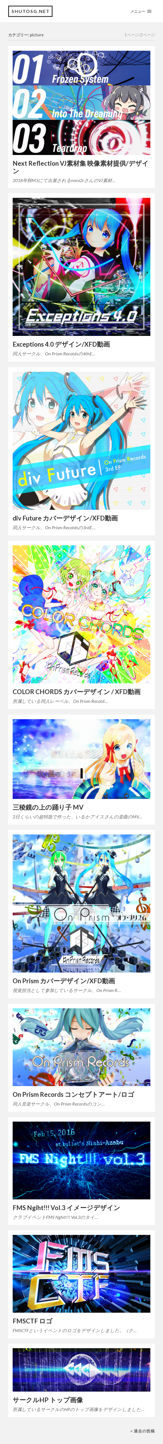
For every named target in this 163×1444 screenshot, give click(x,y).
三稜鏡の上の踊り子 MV (48, 807)
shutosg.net (31, 11)
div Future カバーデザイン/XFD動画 (65, 518)
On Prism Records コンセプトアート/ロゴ (73, 1094)
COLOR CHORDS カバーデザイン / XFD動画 (77, 692)
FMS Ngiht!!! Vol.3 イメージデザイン (66, 1208)
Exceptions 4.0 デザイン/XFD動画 (61, 344)
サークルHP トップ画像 (48, 1400)
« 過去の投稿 (142, 1431)
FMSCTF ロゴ (33, 1321)
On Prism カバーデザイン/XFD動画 (64, 981)
